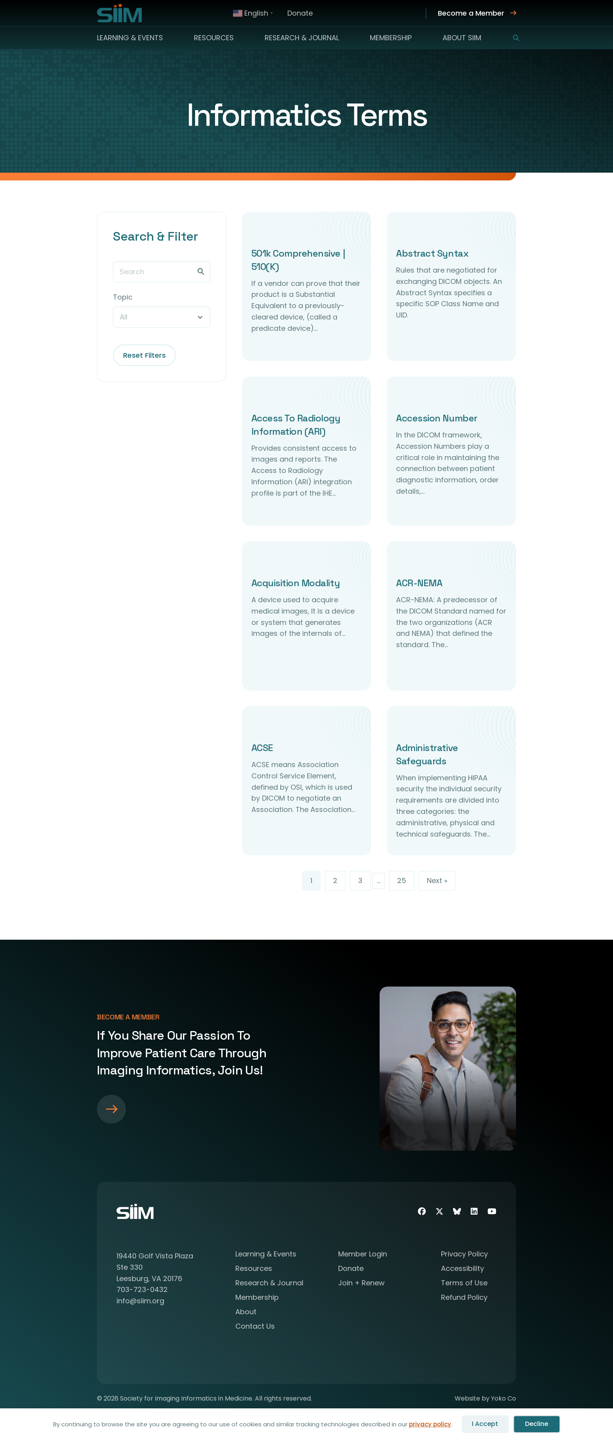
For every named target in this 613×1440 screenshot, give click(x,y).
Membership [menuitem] (391, 38)
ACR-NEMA (419, 583)
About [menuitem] (245, 1312)
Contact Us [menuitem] (255, 1327)
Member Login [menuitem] (362, 1255)
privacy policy (430, 1424)
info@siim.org (140, 1301)
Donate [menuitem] (300, 13)
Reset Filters (144, 355)
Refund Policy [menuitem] (464, 1298)
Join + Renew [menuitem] (361, 1283)
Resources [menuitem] (214, 38)
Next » (437, 880)
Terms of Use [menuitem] (464, 1283)
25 (401, 880)
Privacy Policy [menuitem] (464, 1255)
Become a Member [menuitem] (471, 13)
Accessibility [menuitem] (462, 1269)
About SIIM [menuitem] (462, 38)
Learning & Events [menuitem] (130, 38)
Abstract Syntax (432, 253)
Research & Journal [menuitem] (302, 38)
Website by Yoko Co (485, 1398)
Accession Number (436, 418)
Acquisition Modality (295, 583)
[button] (511, 38)
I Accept (485, 1423)
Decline (536, 1423)
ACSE (262, 748)
